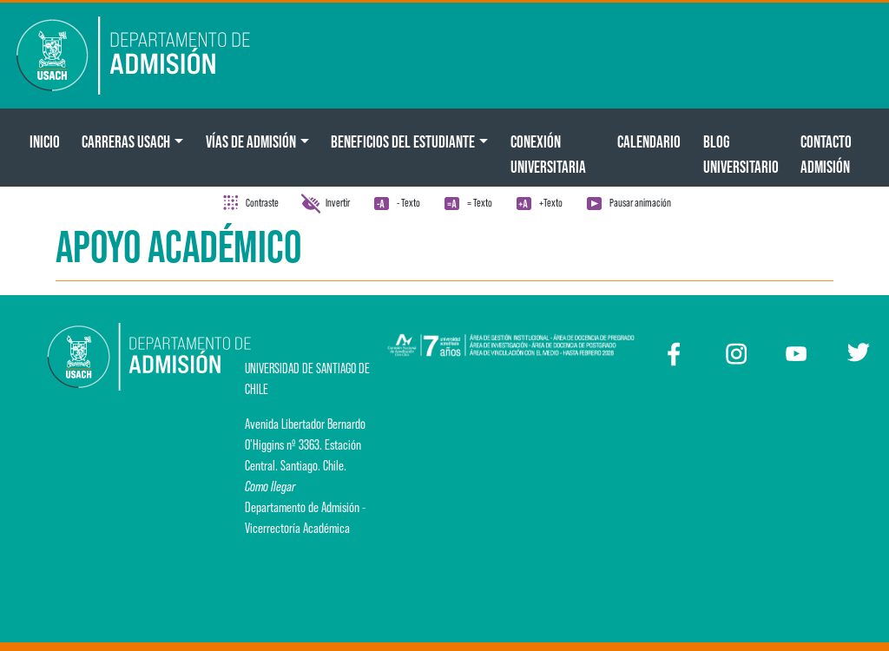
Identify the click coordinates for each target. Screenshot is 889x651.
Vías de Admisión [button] (251, 141)
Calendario (649, 141)
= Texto (479, 202)
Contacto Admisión (826, 154)
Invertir (338, 202)
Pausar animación (640, 202)
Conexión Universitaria (548, 154)
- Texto (408, 202)
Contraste (262, 202)
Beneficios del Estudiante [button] (403, 141)
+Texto (551, 202)
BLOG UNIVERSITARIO (741, 154)
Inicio (45, 141)
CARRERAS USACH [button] (126, 141)
